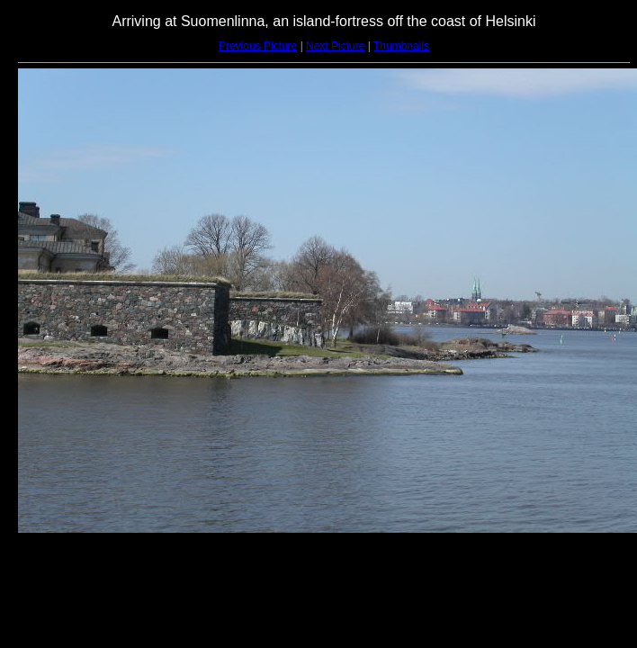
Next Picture (335, 46)
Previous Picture (258, 46)
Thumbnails (401, 46)
